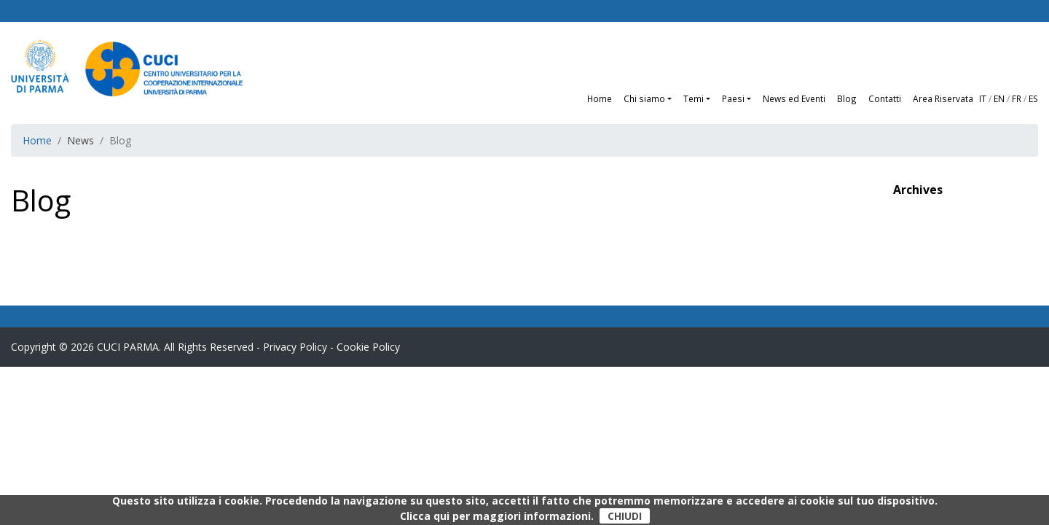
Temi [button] (693, 98)
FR (1016, 98)
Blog (847, 98)
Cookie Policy (368, 347)
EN (999, 98)
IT (982, 98)
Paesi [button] (733, 98)
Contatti (884, 98)
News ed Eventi (794, 98)
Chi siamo (644, 98)
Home (599, 98)
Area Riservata (943, 98)
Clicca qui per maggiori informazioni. (497, 516)
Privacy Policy (295, 347)
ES (1033, 98)
